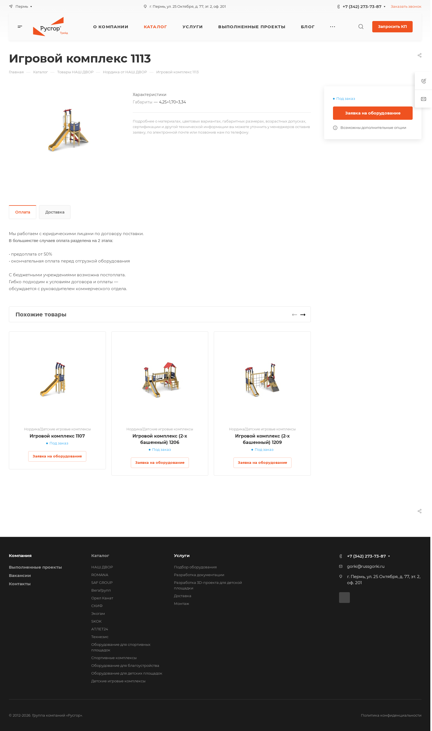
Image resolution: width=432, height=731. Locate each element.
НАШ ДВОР (102, 567)
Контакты (20, 583)
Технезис (99, 636)
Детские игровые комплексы (118, 681)
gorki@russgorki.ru (365, 566)
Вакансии (20, 575)
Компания (20, 555)
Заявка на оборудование (373, 113)
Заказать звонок (406, 6)
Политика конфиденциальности (391, 715)
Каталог (100, 555)
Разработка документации (199, 575)
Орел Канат (102, 598)
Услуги (182, 555)
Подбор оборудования (195, 567)
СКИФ (97, 605)
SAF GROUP (102, 582)
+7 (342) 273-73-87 (362, 6)
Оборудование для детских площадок (126, 673)
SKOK (96, 621)
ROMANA (99, 575)
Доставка (54, 212)
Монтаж (181, 603)
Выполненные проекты (35, 567)
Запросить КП (392, 26)
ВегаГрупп (101, 590)
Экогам (98, 613)
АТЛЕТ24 (99, 629)
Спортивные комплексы (114, 657)
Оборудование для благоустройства (125, 665)
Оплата (22, 212)
